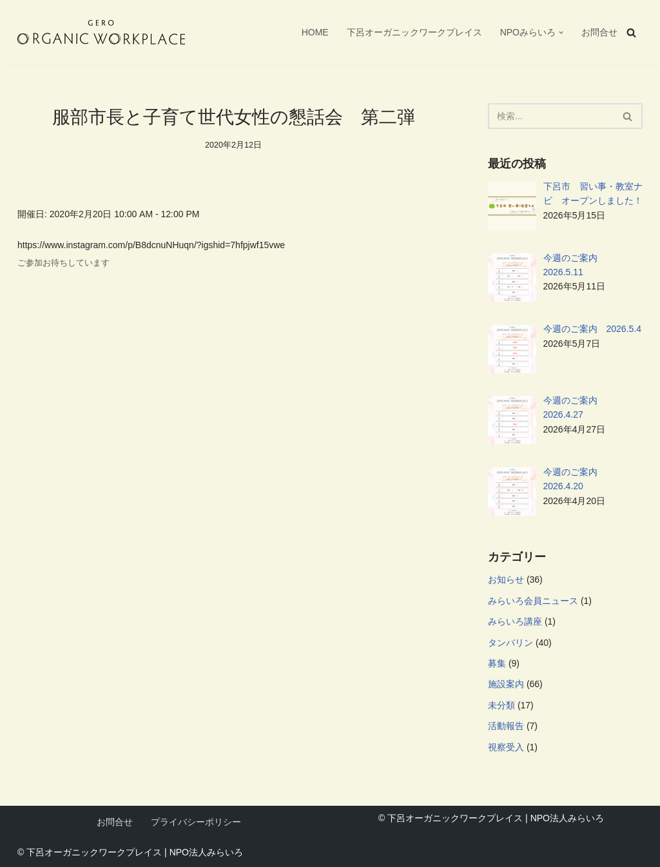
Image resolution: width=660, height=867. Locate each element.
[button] (561, 32)
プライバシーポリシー (196, 822)
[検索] (631, 32)
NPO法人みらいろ (206, 852)
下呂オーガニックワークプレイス (414, 32)
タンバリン (510, 643)
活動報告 (506, 726)
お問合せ (599, 32)
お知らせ (506, 579)
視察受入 (506, 747)
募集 (497, 663)
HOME (315, 32)
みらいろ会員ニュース (533, 601)
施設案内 (506, 684)
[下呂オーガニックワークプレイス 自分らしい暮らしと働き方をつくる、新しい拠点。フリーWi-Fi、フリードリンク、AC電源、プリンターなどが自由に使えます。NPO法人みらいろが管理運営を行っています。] (101, 32)
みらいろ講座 (515, 621)
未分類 (501, 705)
